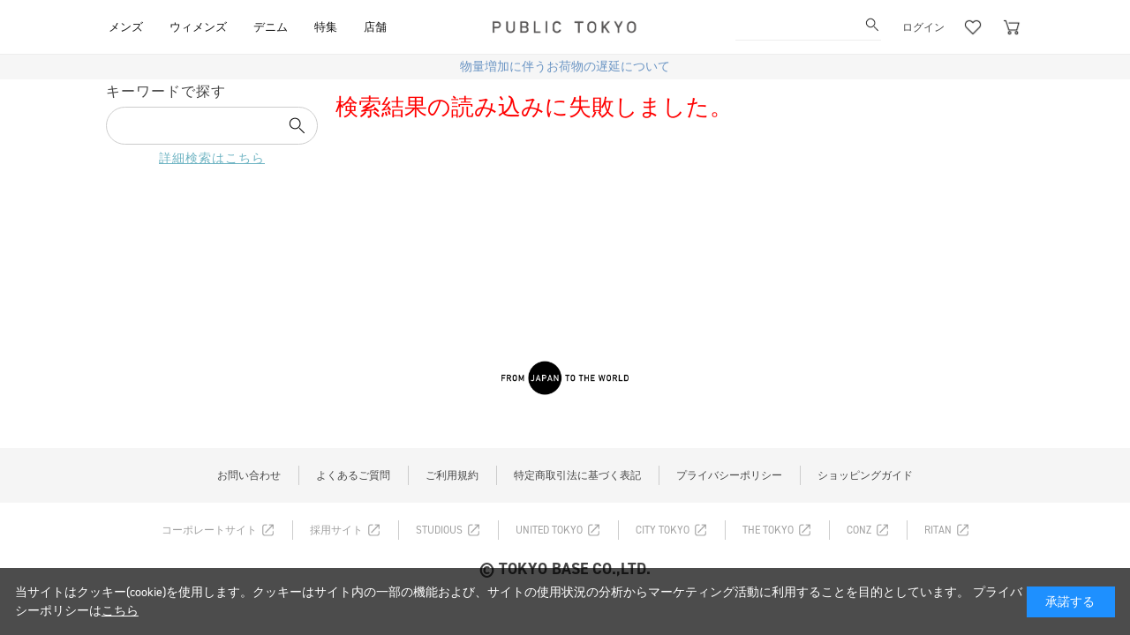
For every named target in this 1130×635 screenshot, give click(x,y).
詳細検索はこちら (212, 158)
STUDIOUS (439, 530)
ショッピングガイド (865, 475)
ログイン (923, 27)
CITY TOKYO (662, 530)
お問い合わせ (249, 475)
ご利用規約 (452, 475)
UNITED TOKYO (549, 530)
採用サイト (336, 530)
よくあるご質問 (353, 475)
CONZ (859, 530)
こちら (120, 610)
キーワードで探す (166, 91)
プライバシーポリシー (729, 475)
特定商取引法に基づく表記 (577, 475)
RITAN (938, 530)
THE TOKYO (768, 530)
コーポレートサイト (209, 530)
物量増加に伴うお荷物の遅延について (565, 66)
